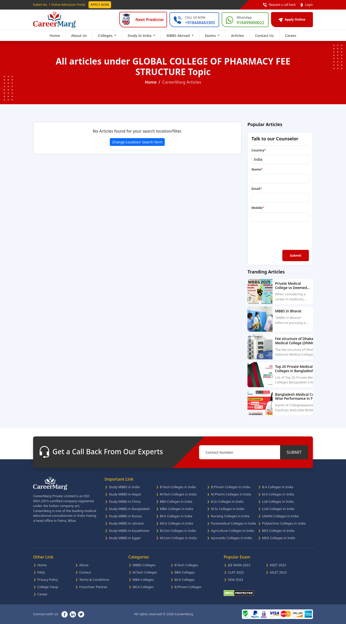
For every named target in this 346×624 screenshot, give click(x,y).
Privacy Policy (47, 579)
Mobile (257, 207)
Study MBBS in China (125, 501)
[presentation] (280, 235)
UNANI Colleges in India (280, 516)
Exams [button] (211, 35)
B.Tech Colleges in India (178, 487)
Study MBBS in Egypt (124, 538)
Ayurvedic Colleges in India (231, 538)
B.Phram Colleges (188, 587)
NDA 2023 (235, 579)
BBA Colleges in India (176, 501)
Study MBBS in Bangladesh (129, 508)
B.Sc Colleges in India (227, 501)
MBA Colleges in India (176, 508)
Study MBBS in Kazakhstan (129, 530)
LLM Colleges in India (278, 508)
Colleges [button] (105, 35)
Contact (85, 572)
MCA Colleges (143, 587)
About (84, 565)
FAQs (41, 572)
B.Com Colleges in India (178, 530)
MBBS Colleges (144, 565)
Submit (295, 255)
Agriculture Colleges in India (232, 530)
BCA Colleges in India (176, 516)
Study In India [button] (140, 35)
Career (290, 35)
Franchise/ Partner (93, 587)
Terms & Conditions (94, 579)
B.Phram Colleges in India (230, 487)
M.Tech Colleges (145, 572)
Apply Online (292, 19)
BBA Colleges (185, 572)
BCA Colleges (185, 579)
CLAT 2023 (236, 572)
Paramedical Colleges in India (233, 523)
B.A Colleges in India (277, 487)
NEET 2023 (278, 565)
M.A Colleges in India (278, 494)
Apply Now (100, 4)
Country (258, 150)
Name (257, 169)
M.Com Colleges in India (178, 538)
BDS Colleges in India (278, 530)
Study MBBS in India (124, 487)
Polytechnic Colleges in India (284, 523)
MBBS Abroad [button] (178, 35)
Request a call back (279, 5)
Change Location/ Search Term (137, 142)
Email (256, 188)
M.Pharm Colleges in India (231, 494)
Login (306, 5)
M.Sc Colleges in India (227, 508)
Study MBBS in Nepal (125, 494)
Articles (237, 35)
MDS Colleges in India (278, 538)
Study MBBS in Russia (125, 516)
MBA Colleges (143, 579)
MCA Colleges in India (176, 523)
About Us (79, 35)
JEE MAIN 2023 (239, 565)
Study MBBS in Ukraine (126, 523)
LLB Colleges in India (278, 501)
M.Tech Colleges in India (178, 494)
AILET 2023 (278, 572)
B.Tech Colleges (186, 565)
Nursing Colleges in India (230, 516)
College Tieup (47, 587)
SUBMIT (294, 452)
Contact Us (264, 35)
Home (55, 35)
